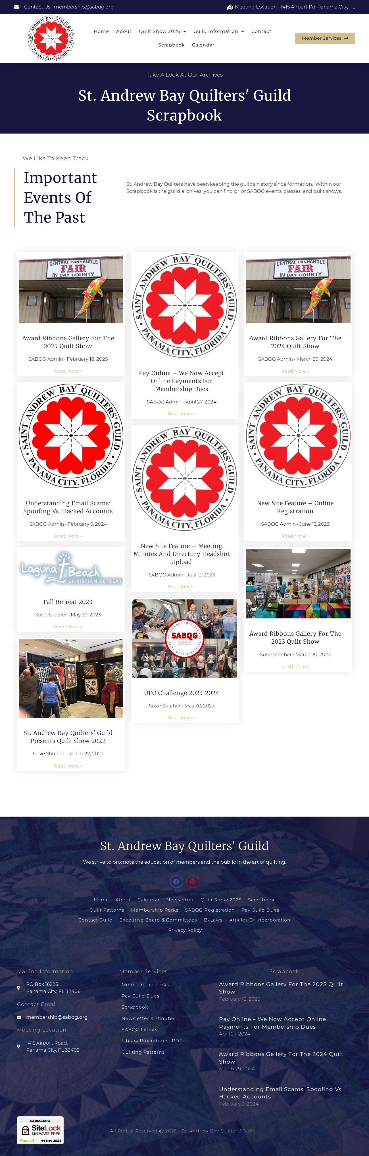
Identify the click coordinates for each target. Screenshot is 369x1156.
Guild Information (218, 31)
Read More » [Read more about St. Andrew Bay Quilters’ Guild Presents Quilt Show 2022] (68, 766)
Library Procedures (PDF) (153, 1036)
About (124, 31)
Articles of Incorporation (259, 919)
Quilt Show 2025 (221, 899)
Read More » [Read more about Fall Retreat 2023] (68, 626)
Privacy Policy (185, 929)
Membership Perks (155, 909)
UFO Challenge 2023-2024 (181, 692)
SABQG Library (140, 1025)
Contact (261, 31)
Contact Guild (96, 919)
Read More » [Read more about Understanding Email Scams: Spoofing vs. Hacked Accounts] (68, 536)
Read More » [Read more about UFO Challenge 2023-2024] (182, 717)
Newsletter (180, 899)
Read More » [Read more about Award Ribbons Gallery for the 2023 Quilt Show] (295, 666)
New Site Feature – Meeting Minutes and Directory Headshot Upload (182, 553)
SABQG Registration (210, 909)
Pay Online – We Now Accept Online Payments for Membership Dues (181, 380)
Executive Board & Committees (158, 919)
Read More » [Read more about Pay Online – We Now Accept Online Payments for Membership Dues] (182, 414)
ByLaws (213, 919)
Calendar (203, 45)
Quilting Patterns (143, 1046)
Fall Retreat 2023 (68, 601)
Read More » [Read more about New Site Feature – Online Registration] (295, 536)
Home (101, 31)
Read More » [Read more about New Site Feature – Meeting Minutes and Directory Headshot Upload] (182, 586)
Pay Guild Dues (260, 909)
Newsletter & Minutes (149, 1014)
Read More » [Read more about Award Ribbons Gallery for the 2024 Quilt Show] (295, 371)
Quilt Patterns (107, 909)
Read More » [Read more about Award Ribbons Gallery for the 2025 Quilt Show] (68, 371)
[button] (176, 881)
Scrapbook (171, 45)
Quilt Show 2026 (162, 31)
